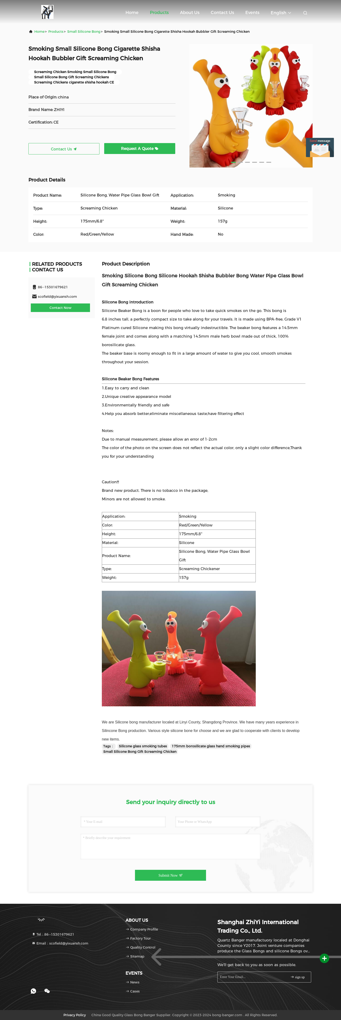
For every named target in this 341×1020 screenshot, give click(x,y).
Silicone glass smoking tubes (143, 746)
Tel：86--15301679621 (53, 934)
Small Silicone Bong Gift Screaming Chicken (139, 752)
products (55, 31)
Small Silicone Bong (83, 31)
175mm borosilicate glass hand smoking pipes (211, 746)
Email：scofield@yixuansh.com (60, 943)
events (252, 12)
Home (132, 12)
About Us (189, 12)
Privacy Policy (74, 1015)
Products (159, 12)
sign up (297, 977)
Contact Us (222, 12)
